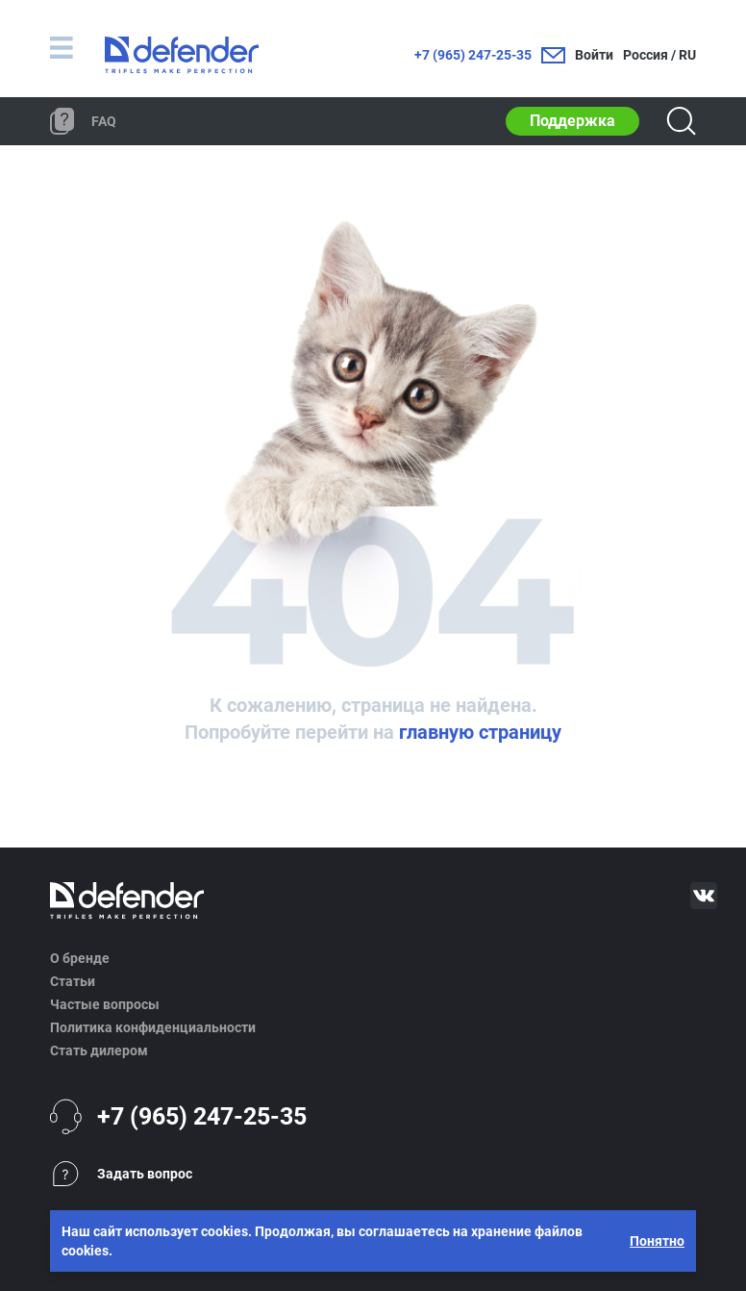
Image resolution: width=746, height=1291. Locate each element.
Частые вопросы (105, 1004)
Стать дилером (99, 1050)
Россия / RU (659, 55)
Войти (594, 55)
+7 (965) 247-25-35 (473, 55)
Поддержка (572, 121)
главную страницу (480, 732)
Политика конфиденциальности (153, 1027)
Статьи (72, 981)
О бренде (80, 958)
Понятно (657, 1241)
